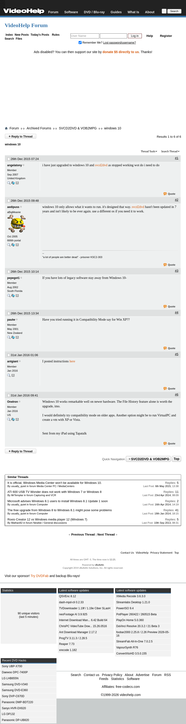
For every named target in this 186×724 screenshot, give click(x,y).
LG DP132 (8, 714)
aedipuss (13, 207)
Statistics (117, 679)
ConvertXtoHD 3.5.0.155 (131, 653)
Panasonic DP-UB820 (15, 720)
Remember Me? (91, 42)
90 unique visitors (28, 613)
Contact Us (127, 552)
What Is (133, 12)
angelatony (14, 165)
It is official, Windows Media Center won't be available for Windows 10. (54, 483)
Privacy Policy (112, 675)
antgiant (12, 361)
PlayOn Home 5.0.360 (130, 620)
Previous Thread (83, 534)
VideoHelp (142, 552)
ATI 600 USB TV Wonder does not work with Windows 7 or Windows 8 (54, 492)
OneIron (12, 401)
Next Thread (106, 534)
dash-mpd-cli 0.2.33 (71, 602)
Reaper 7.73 (66, 644)
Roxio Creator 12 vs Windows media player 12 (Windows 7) (47, 519)
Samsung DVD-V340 (15, 684)
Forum (53, 12)
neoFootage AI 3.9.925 (73, 614)
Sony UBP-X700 (12, 666)
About (149, 12)
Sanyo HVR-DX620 (14, 708)
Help (149, 36)
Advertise (142, 675)
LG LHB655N (10, 678)
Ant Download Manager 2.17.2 (78, 632)
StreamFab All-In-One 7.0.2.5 (134, 641)
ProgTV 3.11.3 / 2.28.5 (73, 638)
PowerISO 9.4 (125, 608)
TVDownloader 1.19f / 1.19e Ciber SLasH (84, 608)
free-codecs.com (128, 687)
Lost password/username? (119, 42)
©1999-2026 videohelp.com (121, 695)
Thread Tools (148, 151)
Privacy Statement (161, 552)
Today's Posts (39, 34)
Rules (56, 34)
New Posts (22, 34)
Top (176, 459)
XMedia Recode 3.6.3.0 (130, 596)
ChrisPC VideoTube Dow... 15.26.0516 (83, 626)
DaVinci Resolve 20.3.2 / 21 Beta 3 (137, 626)
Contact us (91, 675)
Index (9, 34)
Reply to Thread (21, 136)
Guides (116, 12)
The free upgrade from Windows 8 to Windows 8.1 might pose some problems (59, 510)
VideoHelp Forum (26, 25)
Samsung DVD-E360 (15, 690)
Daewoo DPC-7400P (15, 672)
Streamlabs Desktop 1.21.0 (133, 602)
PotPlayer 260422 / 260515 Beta (136, 614)
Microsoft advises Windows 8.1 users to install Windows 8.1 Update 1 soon (57, 501)
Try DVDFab (40, 576)
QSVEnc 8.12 (67, 596)
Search (9, 38)
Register (166, 36)
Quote (169, 194)
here (72, 361)
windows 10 (112, 128)
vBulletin (99, 564)
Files (19, 38)
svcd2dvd (101, 165)
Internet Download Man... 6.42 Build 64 (83, 620)
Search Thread (169, 151)
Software (71, 12)
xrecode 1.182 (68, 650)
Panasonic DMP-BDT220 (17, 702)
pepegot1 (13, 278)
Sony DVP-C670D (13, 696)
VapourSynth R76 (127, 647)
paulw (11, 319)
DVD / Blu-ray (94, 12)
